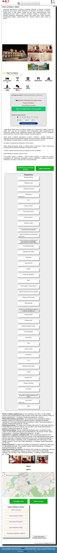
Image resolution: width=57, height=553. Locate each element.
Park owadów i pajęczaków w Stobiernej (16, 533)
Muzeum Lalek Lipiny (16, 510)
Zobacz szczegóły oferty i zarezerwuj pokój (28, 109)
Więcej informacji (44, 168)
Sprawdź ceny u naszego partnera (26, 168)
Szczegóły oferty (18, 501)
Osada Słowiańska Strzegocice (16, 521)
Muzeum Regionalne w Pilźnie (16, 515)
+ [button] (4, 474)
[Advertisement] (28, 31)
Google (22, 548)
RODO (25, 551)
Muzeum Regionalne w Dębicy (16, 527)
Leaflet (44, 496)
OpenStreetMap (51, 496)
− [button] (4, 477)
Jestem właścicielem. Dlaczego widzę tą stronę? (39, 537)
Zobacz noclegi (38, 501)
